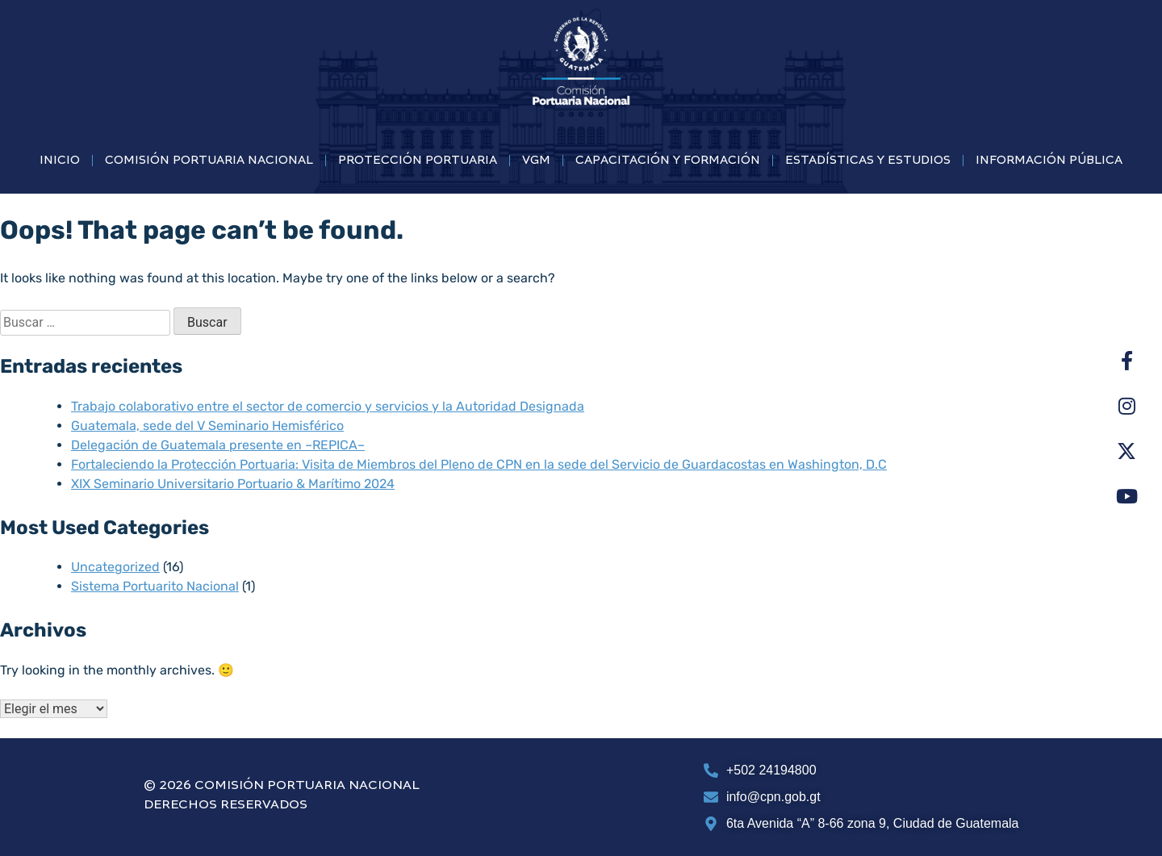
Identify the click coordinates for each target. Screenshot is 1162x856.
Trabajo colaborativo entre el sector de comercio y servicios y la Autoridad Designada (327, 406)
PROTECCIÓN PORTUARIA (417, 160)
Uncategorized (115, 566)
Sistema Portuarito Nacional (155, 586)
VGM (536, 160)
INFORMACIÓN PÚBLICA (1049, 160)
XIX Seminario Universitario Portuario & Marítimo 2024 (233, 483)
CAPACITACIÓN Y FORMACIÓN (667, 160)
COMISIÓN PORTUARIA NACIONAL (209, 160)
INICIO (60, 160)
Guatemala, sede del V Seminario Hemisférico (207, 425)
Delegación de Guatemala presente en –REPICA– (218, 445)
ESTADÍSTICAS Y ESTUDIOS (868, 160)
